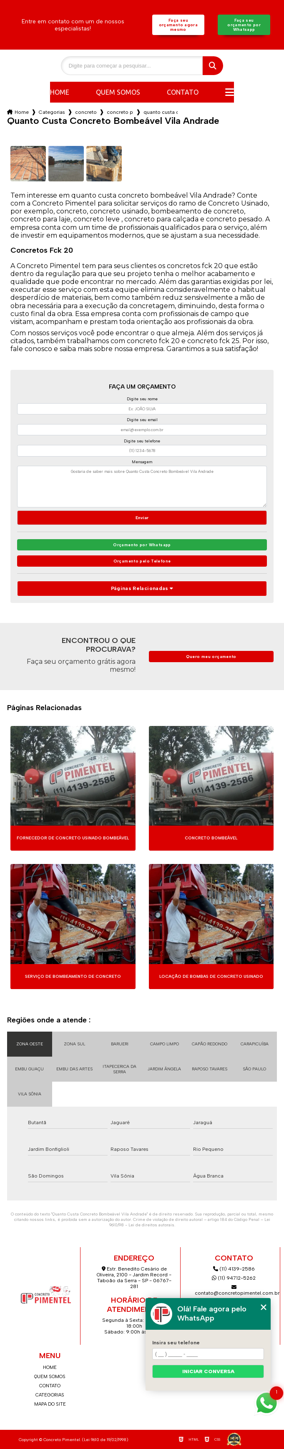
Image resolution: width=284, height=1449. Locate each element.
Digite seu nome (142, 399)
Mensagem (142, 462)
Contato (183, 92)
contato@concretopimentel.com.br (234, 1290)
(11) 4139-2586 (234, 1269)
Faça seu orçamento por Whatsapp (244, 25)
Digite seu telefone (142, 441)
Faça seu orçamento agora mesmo (178, 25)
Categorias (52, 112)
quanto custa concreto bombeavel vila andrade (160, 112)
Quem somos (118, 92)
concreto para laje (120, 112)
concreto (86, 112)
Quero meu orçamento (211, 656)
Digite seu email (142, 419)
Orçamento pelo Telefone (142, 561)
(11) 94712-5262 (234, 1278)
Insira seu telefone (176, 1343)
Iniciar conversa (208, 1371)
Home (59, 92)
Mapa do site (50, 1404)
